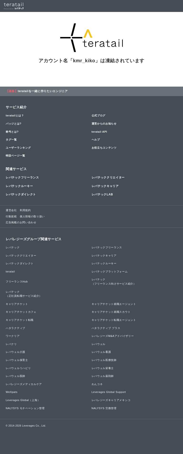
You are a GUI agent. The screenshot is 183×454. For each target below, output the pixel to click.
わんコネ (97, 384)
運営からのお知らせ (104, 123)
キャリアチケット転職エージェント (114, 319)
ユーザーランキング (18, 147)
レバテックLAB (102, 194)
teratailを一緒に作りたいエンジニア (43, 91)
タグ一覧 (11, 139)
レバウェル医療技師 (104, 360)
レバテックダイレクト (21, 194)
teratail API (99, 131)
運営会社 (11, 210)
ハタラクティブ (15, 328)
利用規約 (25, 210)
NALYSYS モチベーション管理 (25, 408)
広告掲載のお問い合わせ (21, 222)
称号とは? (12, 131)
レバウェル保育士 (17, 360)
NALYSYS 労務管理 (104, 408)
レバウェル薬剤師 (103, 376)
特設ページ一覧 (15, 155)
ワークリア (13, 335)
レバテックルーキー (19, 186)
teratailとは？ (15, 115)
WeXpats (11, 392)
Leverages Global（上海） (23, 400)
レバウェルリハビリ (18, 368)
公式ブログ (99, 115)
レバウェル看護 (101, 351)
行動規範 (11, 216)
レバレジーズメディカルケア (24, 384)
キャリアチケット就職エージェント (114, 304)
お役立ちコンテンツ (104, 147)
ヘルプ (96, 139)
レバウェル (99, 344)
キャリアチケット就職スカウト (111, 311)
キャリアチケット (17, 304)
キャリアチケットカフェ (21, 311)
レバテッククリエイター (108, 177)
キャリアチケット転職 (20, 319)
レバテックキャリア (105, 186)
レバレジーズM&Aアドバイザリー (113, 335)
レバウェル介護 (15, 351)
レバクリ (11, 344)
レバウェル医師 (15, 376)
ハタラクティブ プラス (106, 328)
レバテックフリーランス (22, 177)
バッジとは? (13, 123)
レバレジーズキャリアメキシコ (111, 400)
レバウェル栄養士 (103, 368)
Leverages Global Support (109, 392)
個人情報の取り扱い (32, 216)
